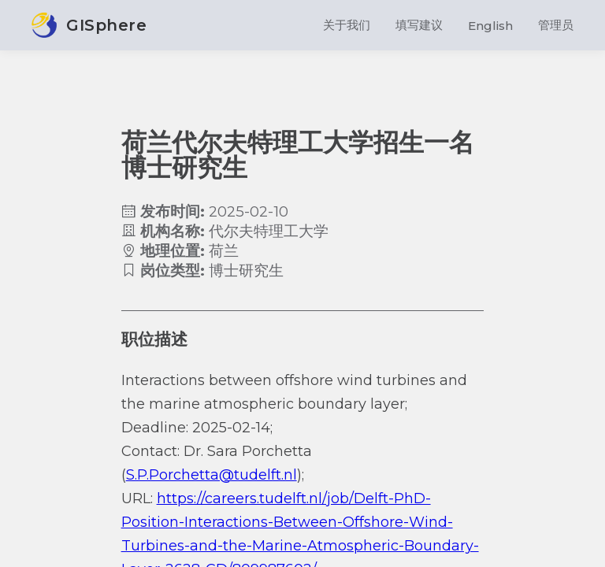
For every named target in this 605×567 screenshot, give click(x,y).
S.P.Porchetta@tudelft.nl (211, 475)
